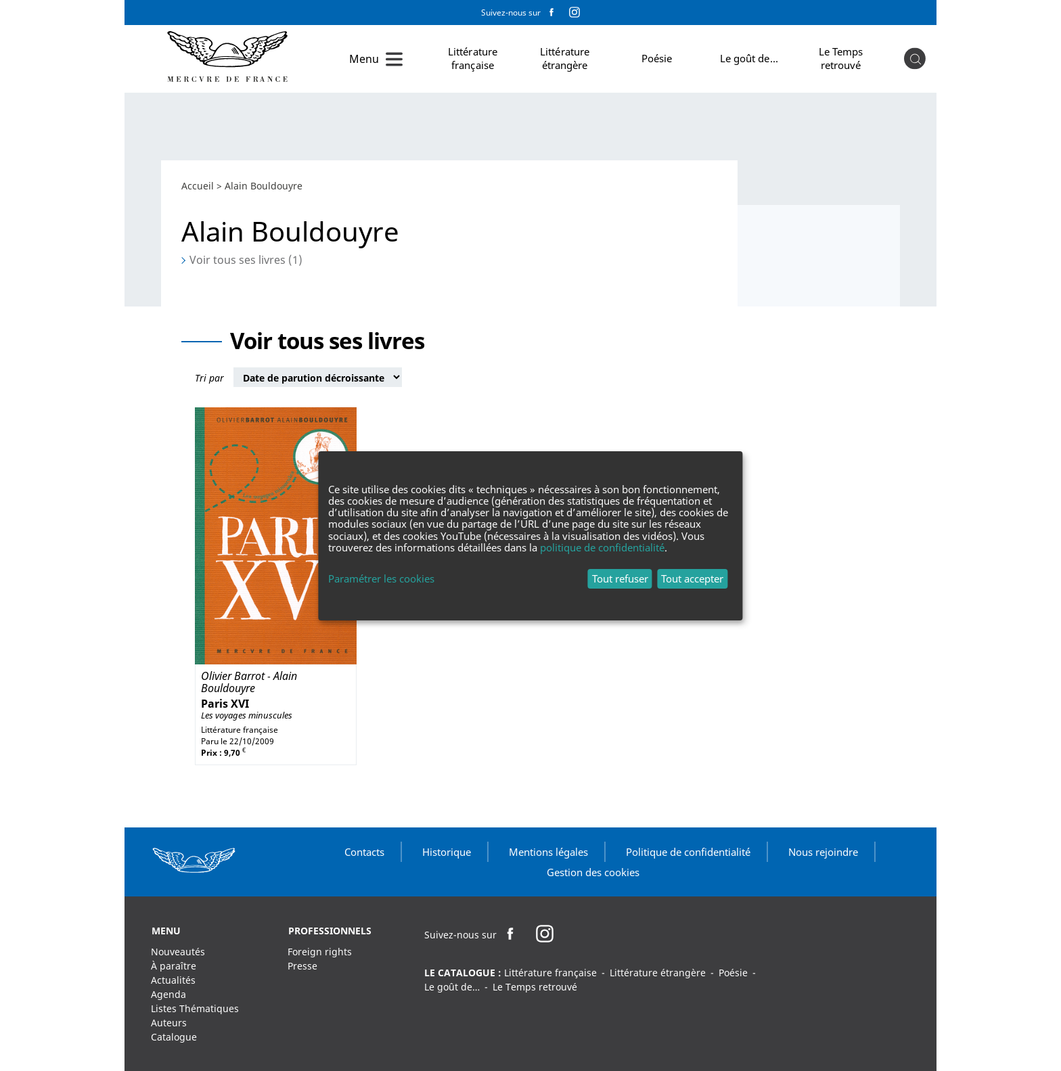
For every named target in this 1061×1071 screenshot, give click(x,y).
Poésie (657, 58)
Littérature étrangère (564, 58)
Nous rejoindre (823, 852)
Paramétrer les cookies (381, 579)
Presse (302, 965)
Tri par (209, 377)
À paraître (173, 965)
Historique (446, 852)
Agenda (168, 994)
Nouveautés (178, 951)
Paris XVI (225, 703)
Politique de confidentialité (688, 852)
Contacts (364, 852)
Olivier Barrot (233, 675)
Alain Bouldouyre (249, 682)
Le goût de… (749, 58)
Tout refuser (620, 578)
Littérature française (472, 58)
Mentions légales (548, 852)
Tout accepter (692, 578)
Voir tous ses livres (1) (245, 259)
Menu (364, 59)
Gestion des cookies (593, 872)
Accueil (197, 185)
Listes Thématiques (195, 1008)
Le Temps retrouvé (841, 58)
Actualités (173, 980)
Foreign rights (320, 951)
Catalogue (174, 1036)
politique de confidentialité (602, 547)
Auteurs (169, 1022)
